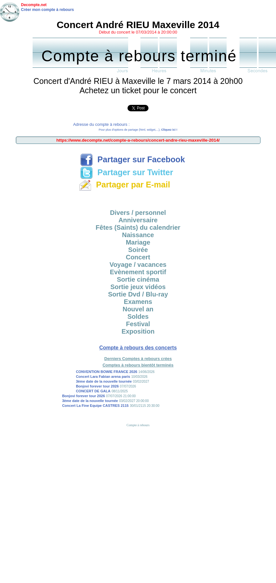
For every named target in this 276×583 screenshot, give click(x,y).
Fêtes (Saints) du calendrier (138, 227)
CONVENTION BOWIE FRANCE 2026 (106, 372)
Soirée (138, 249)
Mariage (138, 242)
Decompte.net (33, 5)
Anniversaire (138, 220)
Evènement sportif (138, 272)
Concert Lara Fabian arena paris (103, 376)
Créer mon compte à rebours (47, 9)
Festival (138, 323)
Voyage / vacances (137, 264)
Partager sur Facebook (132, 159)
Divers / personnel (138, 212)
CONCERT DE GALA (93, 391)
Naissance (138, 234)
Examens (138, 301)
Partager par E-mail (124, 184)
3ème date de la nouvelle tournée (104, 381)
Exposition (137, 331)
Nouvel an (138, 309)
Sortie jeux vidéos (138, 286)
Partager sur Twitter (126, 172)
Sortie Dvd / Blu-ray (138, 294)
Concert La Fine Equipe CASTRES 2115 (95, 405)
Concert (138, 257)
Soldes (138, 316)
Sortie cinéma (138, 279)
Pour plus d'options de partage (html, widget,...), (138, 129)
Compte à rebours (138, 425)
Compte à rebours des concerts (138, 347)
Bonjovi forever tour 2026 (97, 386)
